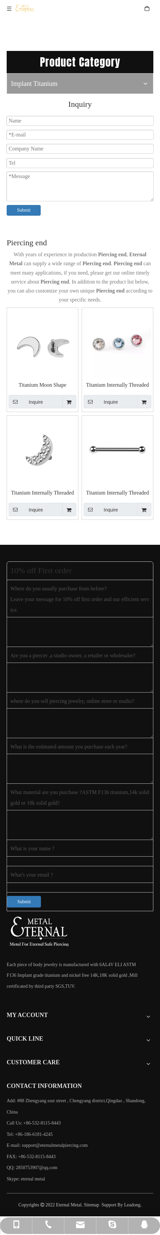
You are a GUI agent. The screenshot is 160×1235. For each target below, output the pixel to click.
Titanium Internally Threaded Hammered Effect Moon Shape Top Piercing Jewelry (42, 493)
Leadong (132, 1204)
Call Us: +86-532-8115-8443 (34, 1123)
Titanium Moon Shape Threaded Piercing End (42, 385)
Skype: (14, 1178)
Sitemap (91, 1204)
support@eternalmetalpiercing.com (55, 1145)
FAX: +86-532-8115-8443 (31, 1156)
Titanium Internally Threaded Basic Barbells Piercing (117, 493)
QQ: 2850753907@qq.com (32, 1167)
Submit (23, 210)
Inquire (26, 401)
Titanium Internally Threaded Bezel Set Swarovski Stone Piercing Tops (117, 385)
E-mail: (47, 1145)
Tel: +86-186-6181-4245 (30, 1134)
